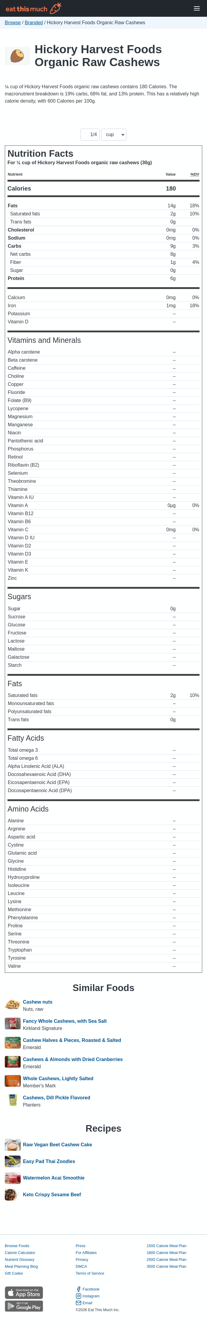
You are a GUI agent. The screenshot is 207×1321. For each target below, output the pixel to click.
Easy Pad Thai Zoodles (49, 1162)
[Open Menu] (196, 8)
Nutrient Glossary (19, 1259)
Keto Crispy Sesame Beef (52, 1195)
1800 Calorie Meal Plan (166, 1252)
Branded (34, 22)
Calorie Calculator (20, 1252)
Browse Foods (17, 1246)
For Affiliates (86, 1252)
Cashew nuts (38, 1002)
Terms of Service (90, 1273)
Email (84, 1303)
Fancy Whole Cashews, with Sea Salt (65, 1021)
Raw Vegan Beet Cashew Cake (57, 1145)
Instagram (88, 1296)
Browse (13, 22)
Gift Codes (14, 1273)
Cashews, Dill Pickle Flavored (56, 1097)
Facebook (87, 1289)
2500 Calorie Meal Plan (166, 1259)
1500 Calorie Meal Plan (166, 1246)
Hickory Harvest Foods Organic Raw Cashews (98, 56)
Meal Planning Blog (21, 1266)
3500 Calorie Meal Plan (166, 1266)
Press (81, 1246)
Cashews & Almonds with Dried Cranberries (73, 1059)
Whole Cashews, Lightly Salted (58, 1078)
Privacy (82, 1259)
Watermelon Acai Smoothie (54, 1178)
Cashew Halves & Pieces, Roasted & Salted (72, 1040)
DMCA (81, 1266)
